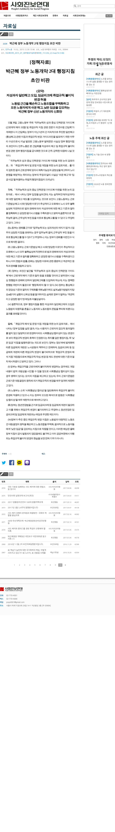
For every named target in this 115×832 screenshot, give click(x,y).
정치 (95, 240)
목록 (11, 34)
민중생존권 (111, 246)
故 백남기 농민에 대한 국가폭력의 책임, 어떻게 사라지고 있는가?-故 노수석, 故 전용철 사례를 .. (27, 552)
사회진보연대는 (79, 16)
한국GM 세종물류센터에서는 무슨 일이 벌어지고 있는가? (99, 166)
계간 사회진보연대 (40, 16)
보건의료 (111, 243)
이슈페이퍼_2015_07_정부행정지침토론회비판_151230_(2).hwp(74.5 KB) (34, 53)
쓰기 (5, 34)
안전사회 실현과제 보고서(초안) (21, 496)
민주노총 (8, 49)
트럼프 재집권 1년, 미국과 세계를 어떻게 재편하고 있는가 (99, 63)
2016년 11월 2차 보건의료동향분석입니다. (25, 544)
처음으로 (7, 16)
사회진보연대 (24, 6)
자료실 (65, 16)
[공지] (88, 99)
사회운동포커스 (22, 16)
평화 (97, 243)
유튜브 (55, 16)
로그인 (109, 16)
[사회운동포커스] (93, 79)
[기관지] (89, 111)
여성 (113, 240)
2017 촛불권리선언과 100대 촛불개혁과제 (25, 502)
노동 (107, 240)
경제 (101, 240)
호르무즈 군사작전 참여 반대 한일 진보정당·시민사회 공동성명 (99, 102)
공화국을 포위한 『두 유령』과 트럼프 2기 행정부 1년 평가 (99, 123)
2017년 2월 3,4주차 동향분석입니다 (23, 508)
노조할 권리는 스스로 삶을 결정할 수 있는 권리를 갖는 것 (99, 82)
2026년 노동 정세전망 (103, 184)
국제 (104, 243)
